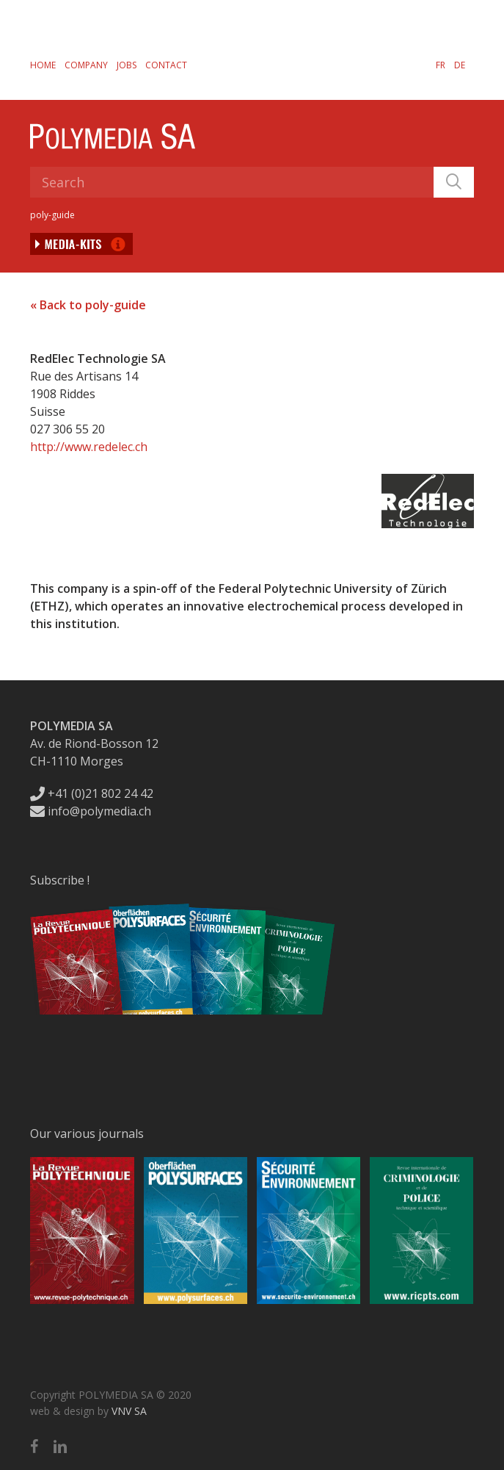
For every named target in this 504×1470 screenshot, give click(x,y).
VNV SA (129, 1411)
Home (43, 65)
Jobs (126, 65)
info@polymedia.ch (90, 811)
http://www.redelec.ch (88, 447)
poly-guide (52, 215)
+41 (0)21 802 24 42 (91, 793)
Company (86, 65)
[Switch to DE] (459, 65)
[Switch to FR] (440, 65)
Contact (166, 65)
